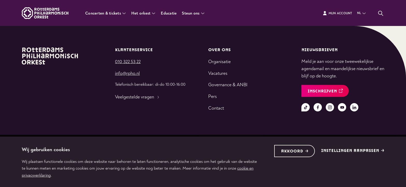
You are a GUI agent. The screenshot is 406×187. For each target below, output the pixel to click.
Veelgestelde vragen (137, 97)
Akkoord (294, 151)
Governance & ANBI (228, 85)
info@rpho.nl (127, 73)
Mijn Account (337, 13)
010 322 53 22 (128, 62)
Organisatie (219, 62)
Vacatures (217, 73)
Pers (212, 96)
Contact (216, 108)
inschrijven (325, 91)
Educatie (169, 13)
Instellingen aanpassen (352, 150)
